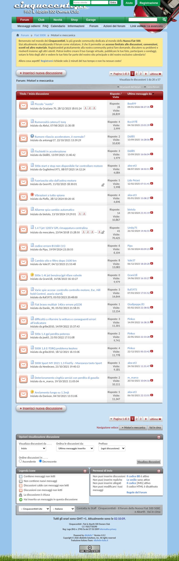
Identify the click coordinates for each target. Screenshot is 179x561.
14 (118, 213)
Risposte (115, 93)
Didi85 (46, 155)
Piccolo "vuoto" (44, 104)
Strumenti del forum (130, 86)
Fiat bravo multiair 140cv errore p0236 (58, 304)
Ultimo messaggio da (141, 93)
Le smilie (132, 479)
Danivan (47, 396)
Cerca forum (153, 86)
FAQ (45, 26)
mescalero (48, 232)
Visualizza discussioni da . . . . (35, 443)
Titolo (23, 93)
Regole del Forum (137, 492)
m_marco (48, 381)
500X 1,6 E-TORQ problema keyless (56, 348)
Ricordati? (82, 8)
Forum (24, 19)
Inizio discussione (39, 93)
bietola (47, 214)
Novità (58, 19)
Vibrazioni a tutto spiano (50, 195)
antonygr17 (49, 140)
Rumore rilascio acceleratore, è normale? (60, 136)
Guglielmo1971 (51, 169)
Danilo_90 (48, 308)
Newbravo (48, 366)
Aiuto (129, 3)
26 (118, 107)
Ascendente (27, 461)
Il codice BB (133, 476)
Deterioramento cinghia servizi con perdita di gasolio (67, 377)
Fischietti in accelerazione (50, 151)
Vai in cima (155, 427)
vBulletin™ (89, 535)
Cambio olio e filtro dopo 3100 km (55, 260)
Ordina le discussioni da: (70, 443)
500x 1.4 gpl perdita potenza (52, 334)
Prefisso (103, 443)
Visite (116, 97)
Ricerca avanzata (151, 26)
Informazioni (76, 26)
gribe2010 (48, 326)
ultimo (156, 74)
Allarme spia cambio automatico (54, 209)
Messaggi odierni (28, 26)
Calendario (58, 26)
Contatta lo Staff (86, 508)
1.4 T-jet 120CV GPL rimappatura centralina (61, 228)
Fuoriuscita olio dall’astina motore (55, 180)
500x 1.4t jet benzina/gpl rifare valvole (58, 275)
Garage (91, 19)
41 (118, 231)
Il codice (131, 483)
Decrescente (48, 461)
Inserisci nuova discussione (41, 73)
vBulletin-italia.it (101, 540)
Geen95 (47, 184)
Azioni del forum (114, 26)
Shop (74, 19)
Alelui (46, 125)
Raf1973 (47, 297)
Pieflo (46, 198)
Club (41, 19)
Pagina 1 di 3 (121, 73)
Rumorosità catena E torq (50, 122)
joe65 (46, 337)
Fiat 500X (40, 35)
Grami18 (47, 278)
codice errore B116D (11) (50, 246)
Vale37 (46, 264)
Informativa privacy (108, 529)
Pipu (45, 249)
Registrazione (149, 3)
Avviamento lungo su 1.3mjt (52, 392)
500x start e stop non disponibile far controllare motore (69, 166)
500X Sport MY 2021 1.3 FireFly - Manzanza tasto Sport (68, 363)
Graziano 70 (49, 108)
